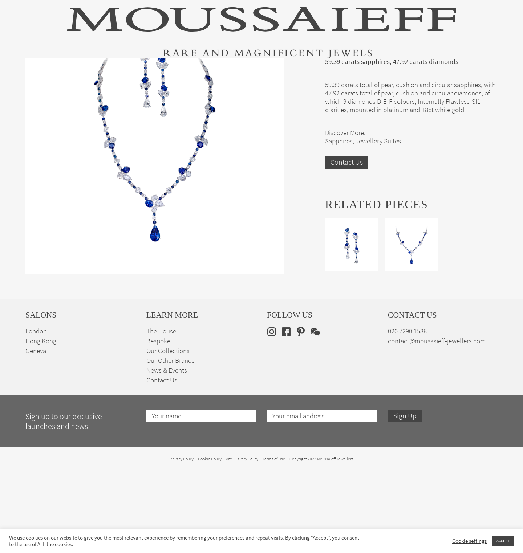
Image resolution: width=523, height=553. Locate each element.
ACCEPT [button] (503, 540)
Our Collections (168, 433)
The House (417, 70)
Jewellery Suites (182, 70)
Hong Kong (40, 423)
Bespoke (158, 423)
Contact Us (347, 244)
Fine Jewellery (121, 70)
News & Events (166, 452)
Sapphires (339, 223)
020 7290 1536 (407, 413)
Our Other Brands (170, 443)
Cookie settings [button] (469, 541)
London (36, 413)
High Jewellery (62, 70)
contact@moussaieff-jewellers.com (437, 423)
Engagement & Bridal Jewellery (268, 70)
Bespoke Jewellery (358, 70)
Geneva (35, 433)
